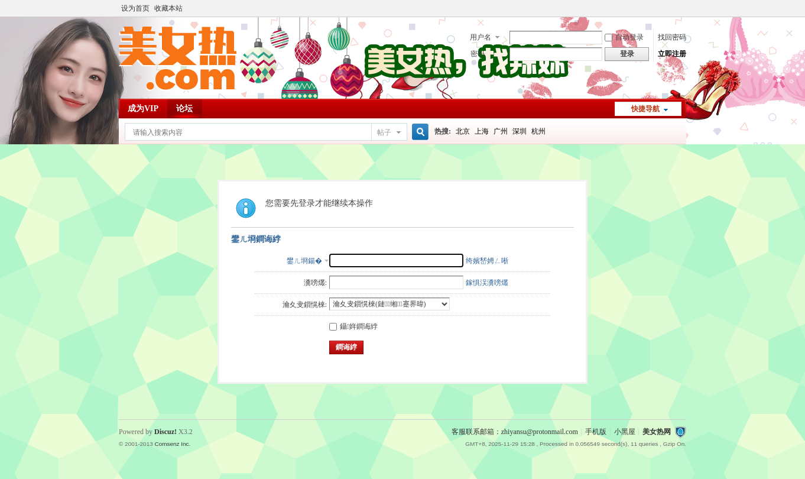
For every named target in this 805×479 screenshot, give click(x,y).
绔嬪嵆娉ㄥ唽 (487, 261)
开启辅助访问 (683, 8)
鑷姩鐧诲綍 (353, 326)
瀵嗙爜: (315, 283)
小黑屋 (624, 432)
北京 (463, 131)
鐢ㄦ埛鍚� (304, 261)
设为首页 (135, 8)
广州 (501, 131)
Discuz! (165, 432)
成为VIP (143, 108)
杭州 (538, 131)
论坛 (184, 108)
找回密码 (672, 37)
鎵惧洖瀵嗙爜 (487, 283)
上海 (482, 131)
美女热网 (656, 432)
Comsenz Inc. (172, 444)
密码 (477, 54)
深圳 (519, 131)
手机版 (595, 432)
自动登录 (624, 37)
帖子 (384, 132)
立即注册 (672, 54)
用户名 (480, 37)
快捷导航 (645, 109)
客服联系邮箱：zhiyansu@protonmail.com (515, 432)
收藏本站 (168, 8)
